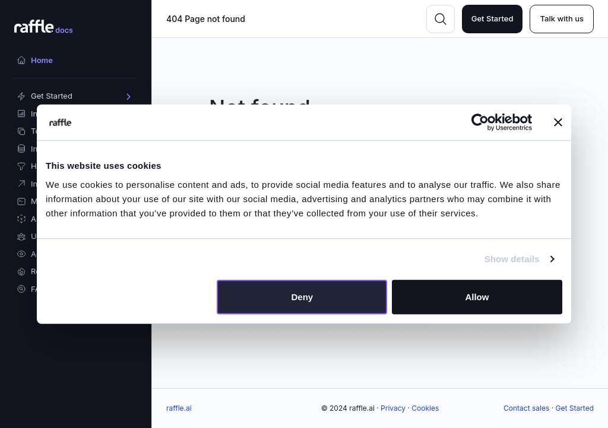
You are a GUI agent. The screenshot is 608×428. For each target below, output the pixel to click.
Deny (303, 296)
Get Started (492, 18)
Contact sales (526, 408)
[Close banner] (558, 122)
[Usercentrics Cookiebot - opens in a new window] (480, 122)
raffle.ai (179, 408)
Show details (512, 259)
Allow (477, 296)
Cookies (425, 408)
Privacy (393, 408)
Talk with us (562, 18)
